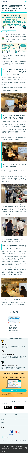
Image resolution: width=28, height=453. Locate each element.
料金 (2, 417)
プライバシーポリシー (10, 440)
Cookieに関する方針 (19, 446)
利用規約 (16, 440)
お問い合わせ (14, 390)
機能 (16, 414)
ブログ (16, 417)
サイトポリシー (3, 440)
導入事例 (2, 419)
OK (26, 448)
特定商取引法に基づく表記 (22, 440)
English (3, 427)
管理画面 (2, 422)
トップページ (3, 414)
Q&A (16, 419)
